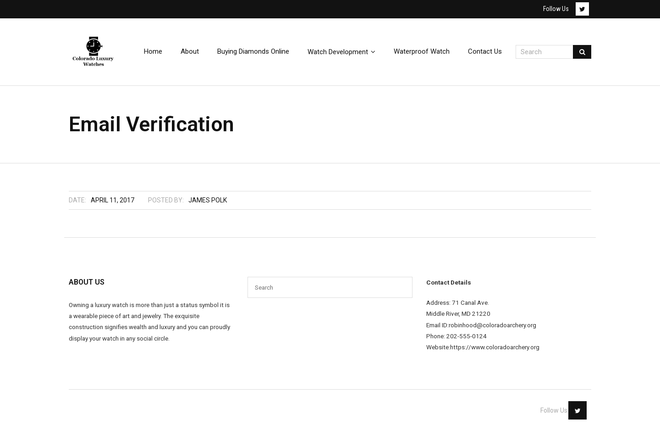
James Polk (207, 200)
